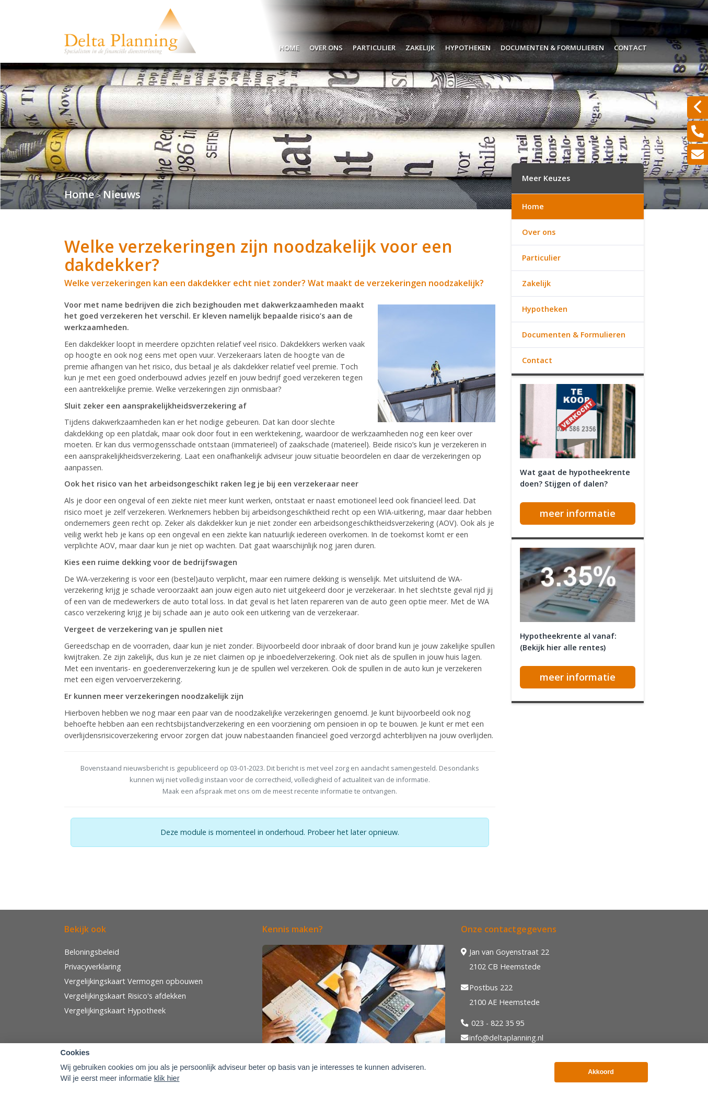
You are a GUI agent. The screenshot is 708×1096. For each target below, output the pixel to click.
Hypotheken (468, 46)
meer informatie (578, 513)
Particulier (374, 46)
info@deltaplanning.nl (502, 1038)
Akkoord (601, 1072)
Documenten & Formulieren (552, 46)
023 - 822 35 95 (492, 1023)
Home (289, 46)
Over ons (326, 46)
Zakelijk (420, 46)
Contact (630, 46)
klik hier (167, 1078)
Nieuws (122, 194)
